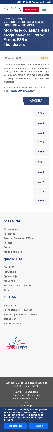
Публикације (10, 276)
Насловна (8, 19)
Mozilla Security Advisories (23, 90)
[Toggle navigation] (44, 9)
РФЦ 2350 (9, 267)
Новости (8, 242)
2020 (41, 171)
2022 (41, 152)
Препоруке (21, 19)
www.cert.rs (13, 410)
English (48, 2)
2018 (41, 191)
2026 (41, 113)
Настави (38, 425)
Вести (7, 247)
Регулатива (10, 271)
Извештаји (9, 281)
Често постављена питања (18, 285)
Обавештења (11, 229)
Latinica (42, 2)
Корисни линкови (13, 252)
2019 (41, 181)
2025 (41, 122)
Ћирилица (35, 2)
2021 (41, 162)
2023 (41, 142)
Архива (7, 290)
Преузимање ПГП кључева (18, 310)
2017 (41, 201)
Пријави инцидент (31, 9)
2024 (41, 132)
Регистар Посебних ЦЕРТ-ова (19, 238)
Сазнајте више (15, 426)
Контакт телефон (13, 323)
